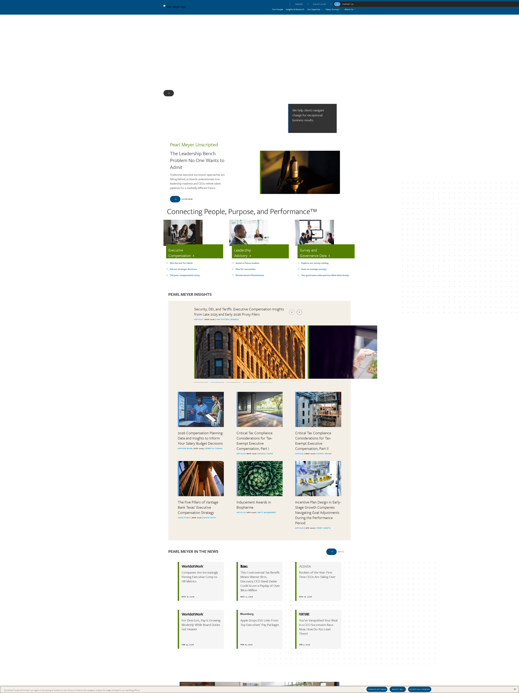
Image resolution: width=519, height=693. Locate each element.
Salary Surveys (332, 9)
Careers (299, 4)
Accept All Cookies (419, 689)
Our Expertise (313, 9)
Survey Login (319, 4)
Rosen (262, 453)
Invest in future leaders (247, 263)
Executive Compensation (179, 253)
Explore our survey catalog (315, 263)
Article (198, 319)
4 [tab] (250, 382)
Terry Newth (323, 528)
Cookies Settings (377, 689)
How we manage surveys (313, 269)
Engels (235, 319)
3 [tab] (233, 382)
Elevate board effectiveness (250, 275)
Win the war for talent (181, 263)
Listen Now (187, 199)
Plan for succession (245, 269)
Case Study (184, 517)
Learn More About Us (187, 93)
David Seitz (209, 517)
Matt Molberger (267, 512)
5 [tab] (266, 382)
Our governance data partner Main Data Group (325, 275)
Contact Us (348, 4)
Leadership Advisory (242, 253)
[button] (284, 4)
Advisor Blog (185, 448)
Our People (277, 9)
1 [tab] (201, 382)
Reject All (397, 689)
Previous (292, 312)
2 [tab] (217, 382)
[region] (259, 689)
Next (299, 312)
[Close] (515, 689)
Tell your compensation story (185, 275)
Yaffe (270, 453)
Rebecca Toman (214, 448)
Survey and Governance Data (313, 253)
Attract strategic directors (183, 269)
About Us (348, 9)
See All (341, 552)
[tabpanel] (249, 343)
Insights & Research (295, 9)
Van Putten (223, 319)
